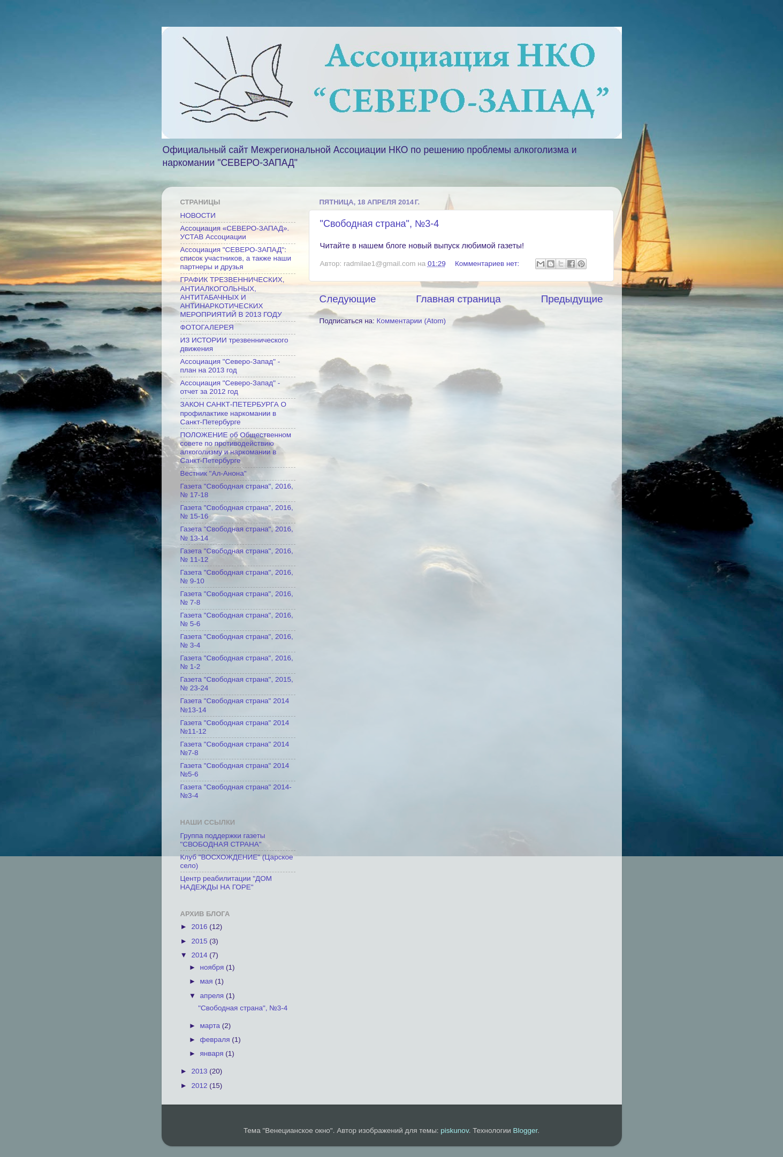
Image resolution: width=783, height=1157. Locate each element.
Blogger (525, 1130)
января (213, 1053)
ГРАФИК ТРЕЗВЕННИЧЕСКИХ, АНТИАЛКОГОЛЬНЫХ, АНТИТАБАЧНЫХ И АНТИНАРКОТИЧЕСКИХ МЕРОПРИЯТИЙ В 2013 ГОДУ (232, 297)
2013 (200, 1071)
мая (207, 981)
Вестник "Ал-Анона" (213, 473)
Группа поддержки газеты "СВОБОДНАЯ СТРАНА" (222, 840)
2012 (200, 1086)
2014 (200, 955)
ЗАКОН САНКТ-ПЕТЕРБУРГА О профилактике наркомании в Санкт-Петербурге (233, 412)
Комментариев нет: (488, 264)
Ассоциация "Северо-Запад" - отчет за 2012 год (230, 387)
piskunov (454, 1130)
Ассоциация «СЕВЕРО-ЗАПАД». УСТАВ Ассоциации (235, 232)
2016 (200, 927)
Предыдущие (572, 299)
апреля (213, 996)
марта (211, 1026)
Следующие (348, 299)
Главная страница (458, 299)
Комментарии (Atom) (411, 321)
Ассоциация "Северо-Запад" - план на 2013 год (230, 365)
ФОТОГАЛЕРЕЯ (207, 327)
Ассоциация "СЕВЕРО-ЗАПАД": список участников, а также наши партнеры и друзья (235, 258)
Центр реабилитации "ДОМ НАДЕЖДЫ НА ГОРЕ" (226, 882)
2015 (200, 941)
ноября (213, 967)
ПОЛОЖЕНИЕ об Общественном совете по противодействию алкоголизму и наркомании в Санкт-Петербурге (236, 448)
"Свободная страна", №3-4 (379, 223)
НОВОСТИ (198, 215)
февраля (216, 1040)
